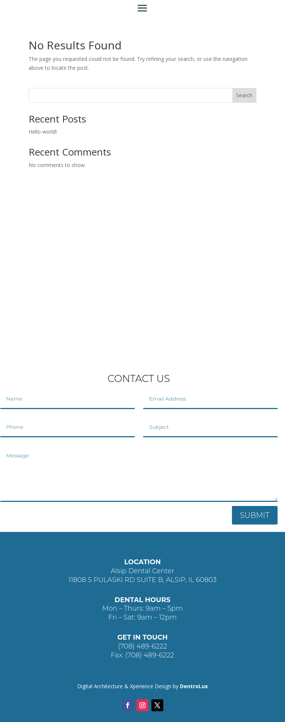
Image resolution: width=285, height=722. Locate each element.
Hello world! (43, 131)
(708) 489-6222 (142, 646)
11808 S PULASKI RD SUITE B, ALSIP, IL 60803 (142, 580)
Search (244, 95)
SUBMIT (254, 515)
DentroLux (194, 686)
